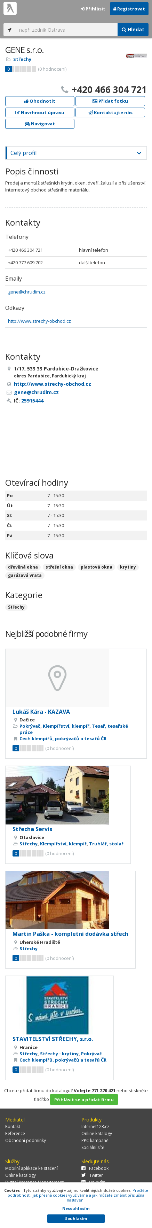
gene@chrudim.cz (27, 292)
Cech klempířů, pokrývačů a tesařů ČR (62, 738)
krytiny (128, 567)
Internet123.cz (95, 1126)
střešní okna (59, 567)
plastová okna (96, 567)
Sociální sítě (92, 1147)
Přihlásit (93, 9)
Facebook (95, 1168)
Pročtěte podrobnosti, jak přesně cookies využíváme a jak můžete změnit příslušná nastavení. (78, 1195)
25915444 (32, 400)
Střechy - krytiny (59, 1053)
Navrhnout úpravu (39, 112)
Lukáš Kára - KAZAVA (41, 711)
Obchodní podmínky (25, 1140)
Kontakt (12, 1126)
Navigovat (40, 123)
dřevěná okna (23, 567)
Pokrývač (29, 726)
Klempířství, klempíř (66, 726)
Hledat (133, 29)
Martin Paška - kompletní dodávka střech (70, 934)
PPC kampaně (95, 1140)
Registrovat (129, 9)
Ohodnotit (39, 101)
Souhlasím (76, 1218)
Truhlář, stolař (106, 843)
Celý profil (23, 153)
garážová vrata (25, 575)
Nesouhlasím (75, 1208)
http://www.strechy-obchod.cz (39, 321)
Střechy (22, 59)
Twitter (92, 1175)
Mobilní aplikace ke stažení (31, 1168)
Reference (15, 1133)
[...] (66, 29)
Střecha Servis (32, 829)
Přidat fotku (110, 101)
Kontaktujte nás (110, 112)
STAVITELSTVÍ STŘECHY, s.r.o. (53, 1039)
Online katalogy (96, 1133)
